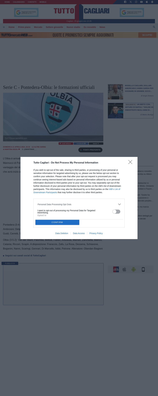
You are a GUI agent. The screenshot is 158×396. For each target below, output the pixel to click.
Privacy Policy (96, 233)
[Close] (131, 163)
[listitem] (79, 204)
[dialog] (79, 198)
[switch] (116, 212)
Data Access (79, 233)
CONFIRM (57, 222)
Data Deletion (61, 233)
